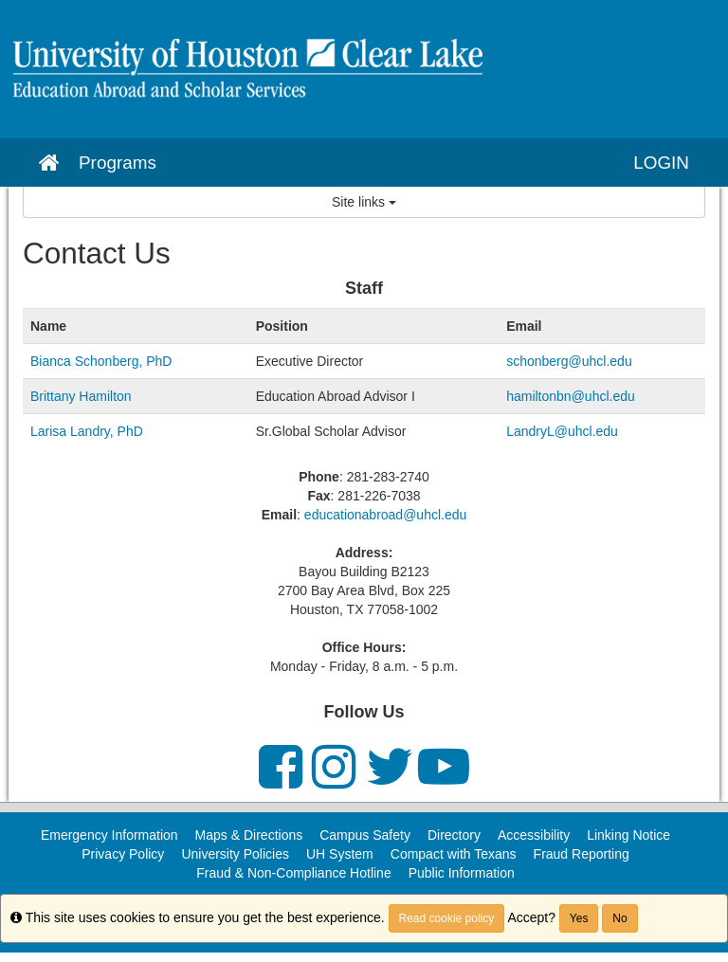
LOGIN (661, 162)
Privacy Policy (123, 854)
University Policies (235, 854)
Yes (579, 918)
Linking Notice (628, 835)
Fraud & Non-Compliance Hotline (293, 872)
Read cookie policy (447, 918)
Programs (117, 162)
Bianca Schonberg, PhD (101, 361)
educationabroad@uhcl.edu (385, 514)
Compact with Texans (454, 854)
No (619, 918)
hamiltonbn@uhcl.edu (570, 396)
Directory (454, 835)
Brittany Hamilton (81, 396)
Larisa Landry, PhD (86, 431)
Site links (364, 201)
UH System (339, 854)
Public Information (462, 872)
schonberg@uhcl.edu (569, 361)
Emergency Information (109, 835)
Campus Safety (364, 835)
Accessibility (534, 835)
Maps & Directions (249, 835)
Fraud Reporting (581, 854)
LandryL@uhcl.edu (564, 431)
